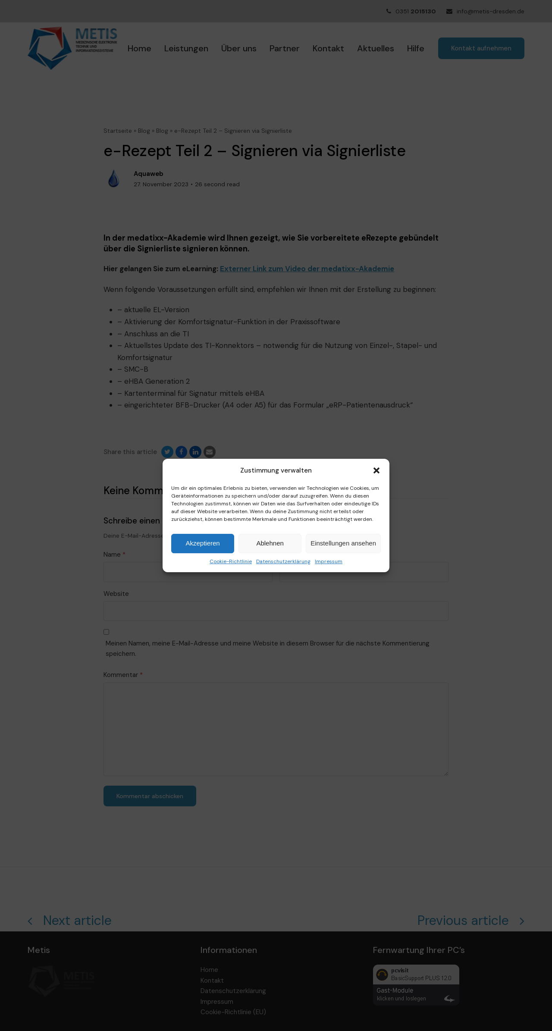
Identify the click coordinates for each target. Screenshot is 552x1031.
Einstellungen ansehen (343, 543)
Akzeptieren (202, 543)
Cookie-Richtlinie (231, 561)
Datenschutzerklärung (283, 561)
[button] (376, 470)
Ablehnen (269, 543)
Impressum (328, 561)
